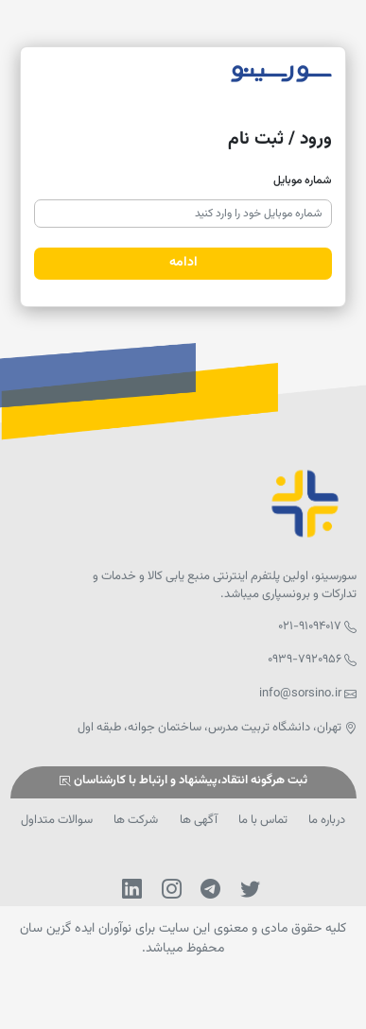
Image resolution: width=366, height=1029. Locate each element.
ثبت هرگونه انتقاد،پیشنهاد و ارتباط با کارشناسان (183, 781)
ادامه (183, 262)
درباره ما (326, 820)
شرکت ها (135, 820)
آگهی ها (199, 820)
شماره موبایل (302, 180)
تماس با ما (263, 820)
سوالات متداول (57, 820)
